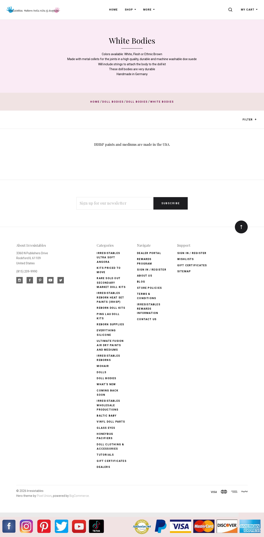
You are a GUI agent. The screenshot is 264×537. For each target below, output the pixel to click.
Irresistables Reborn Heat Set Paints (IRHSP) (110, 297)
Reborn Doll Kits (111, 307)
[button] (255, 119)
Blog (141, 281)
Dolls (101, 372)
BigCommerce (79, 495)
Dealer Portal (149, 253)
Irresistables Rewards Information (148, 309)
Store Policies (149, 287)
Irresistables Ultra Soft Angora (108, 257)
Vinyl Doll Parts (111, 421)
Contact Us (146, 319)
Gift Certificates (111, 460)
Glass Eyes (106, 427)
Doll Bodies (106, 378)
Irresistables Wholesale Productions (108, 405)
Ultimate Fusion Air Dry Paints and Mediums (110, 345)
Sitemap (184, 271)
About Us (144, 275)
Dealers (103, 467)
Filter (249, 119)
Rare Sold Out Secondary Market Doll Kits (111, 283)
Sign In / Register (151, 269)
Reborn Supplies (110, 324)
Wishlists (185, 259)
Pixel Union (44, 495)
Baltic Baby (107, 415)
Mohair (103, 366)
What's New (106, 384)
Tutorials (105, 454)
